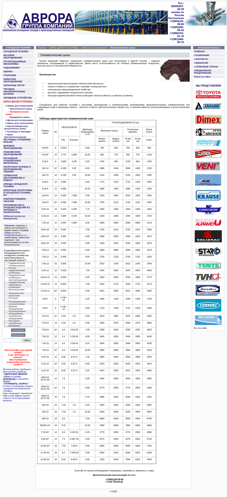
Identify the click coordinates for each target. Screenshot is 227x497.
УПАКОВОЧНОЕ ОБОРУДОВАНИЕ (12, 153)
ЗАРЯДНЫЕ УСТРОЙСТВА (17, 98)
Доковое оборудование (16, 307)
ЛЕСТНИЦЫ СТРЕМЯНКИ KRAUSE (17, 140)
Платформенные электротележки (17, 302)
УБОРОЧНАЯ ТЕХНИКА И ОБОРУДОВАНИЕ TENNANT (17, 169)
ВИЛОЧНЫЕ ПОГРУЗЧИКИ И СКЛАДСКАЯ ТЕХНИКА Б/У (17, 192)
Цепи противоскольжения (15, 135)
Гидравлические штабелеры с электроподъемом (18, 277)
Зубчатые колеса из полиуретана (14, 217)
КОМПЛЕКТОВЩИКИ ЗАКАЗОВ (14, 200)
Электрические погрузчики (16, 294)
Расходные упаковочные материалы (15, 323)
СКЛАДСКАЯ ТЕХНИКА (15, 51)
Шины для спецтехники (20, 123)
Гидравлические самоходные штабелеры (17, 284)
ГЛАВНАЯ (199, 51)
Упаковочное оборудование (16, 317)
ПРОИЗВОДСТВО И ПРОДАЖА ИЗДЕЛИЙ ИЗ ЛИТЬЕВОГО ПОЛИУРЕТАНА (16, 208)
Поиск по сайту (202, 76)
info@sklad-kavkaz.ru (14, 235)
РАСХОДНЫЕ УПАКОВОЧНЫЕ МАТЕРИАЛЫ (12, 160)
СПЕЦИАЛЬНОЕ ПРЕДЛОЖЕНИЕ (202, 71)
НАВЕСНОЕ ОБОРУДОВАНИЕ (12, 80)
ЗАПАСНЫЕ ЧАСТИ (13, 85)
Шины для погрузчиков (20, 106)
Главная (41, 47)
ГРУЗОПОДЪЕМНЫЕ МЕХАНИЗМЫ (14, 62)
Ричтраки (13, 298)
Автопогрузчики (16, 289)
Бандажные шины (20, 117)
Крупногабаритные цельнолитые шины (16, 127)
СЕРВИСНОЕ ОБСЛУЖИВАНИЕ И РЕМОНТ (14, 177)
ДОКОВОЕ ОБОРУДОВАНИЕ (12, 147)
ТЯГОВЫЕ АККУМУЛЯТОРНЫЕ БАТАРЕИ (14, 91)
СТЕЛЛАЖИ (9, 75)
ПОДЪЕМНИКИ (11, 67)
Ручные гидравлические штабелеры (17, 270)
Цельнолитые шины (21, 109)
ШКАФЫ (8, 71)
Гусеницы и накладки (19, 131)
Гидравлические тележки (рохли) (17, 264)
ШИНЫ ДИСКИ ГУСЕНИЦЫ (17, 101)
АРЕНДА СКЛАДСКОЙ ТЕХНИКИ (15, 185)
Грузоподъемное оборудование (17, 312)
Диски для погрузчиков (20, 120)
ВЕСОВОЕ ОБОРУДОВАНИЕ (12, 56)
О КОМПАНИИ (201, 55)
